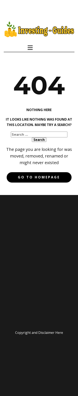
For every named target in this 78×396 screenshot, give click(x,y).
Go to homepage (39, 177)
